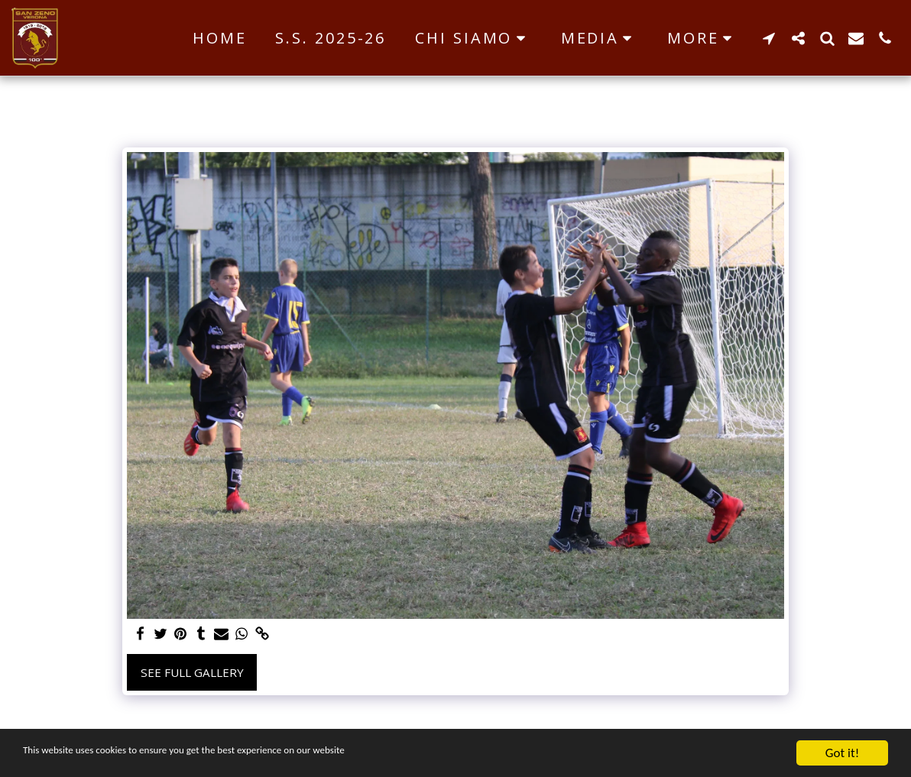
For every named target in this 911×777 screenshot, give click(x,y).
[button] (473, 38)
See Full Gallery (192, 672)
